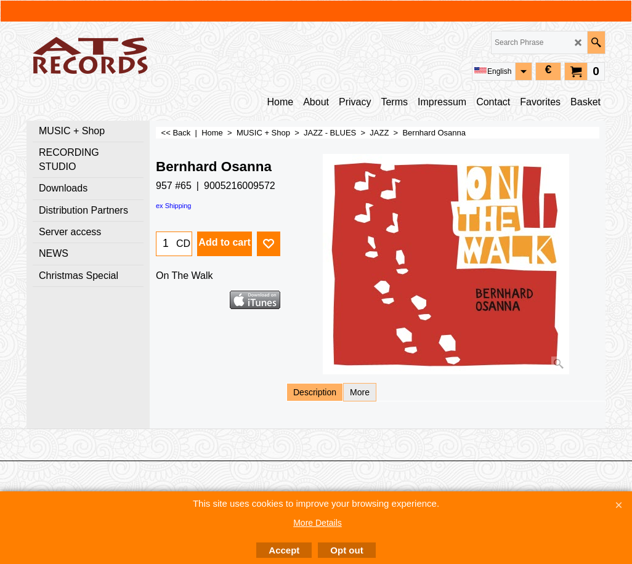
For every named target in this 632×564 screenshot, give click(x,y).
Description (314, 392)
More (360, 392)
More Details (317, 523)
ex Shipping (174, 205)
